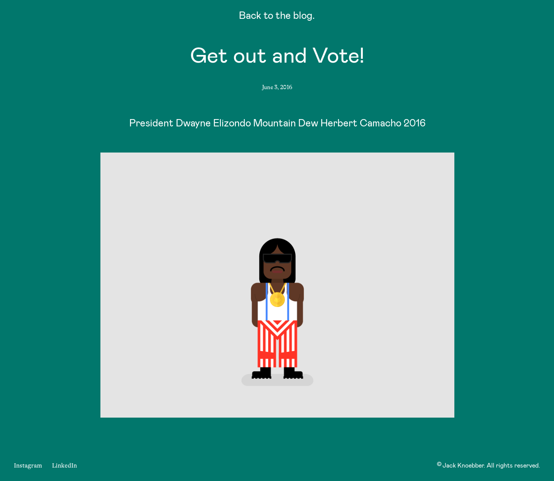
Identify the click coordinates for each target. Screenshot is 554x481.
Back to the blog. (277, 17)
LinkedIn (64, 465)
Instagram (28, 465)
